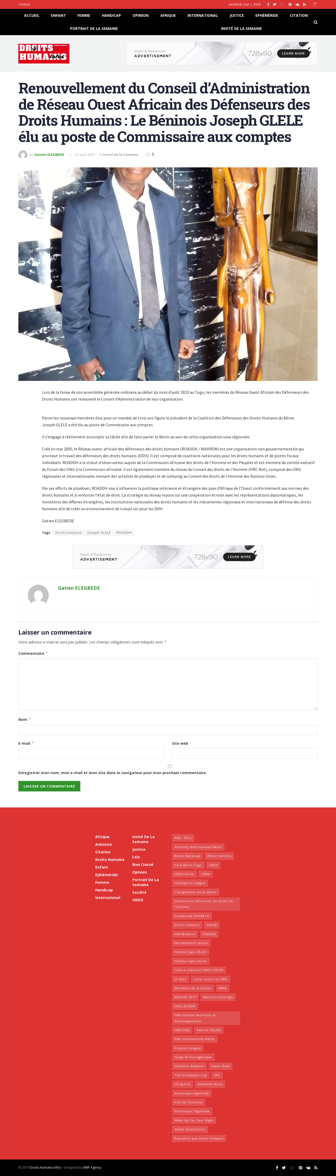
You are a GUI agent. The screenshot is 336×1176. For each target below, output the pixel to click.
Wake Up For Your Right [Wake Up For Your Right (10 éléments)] (194, 1120)
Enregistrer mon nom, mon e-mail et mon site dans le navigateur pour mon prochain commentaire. (112, 772)
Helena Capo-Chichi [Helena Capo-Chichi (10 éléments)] (191, 952)
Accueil (31, 15)
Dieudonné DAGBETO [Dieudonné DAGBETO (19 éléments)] (192, 916)
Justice (237, 15)
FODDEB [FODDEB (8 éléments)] (209, 934)
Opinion (141, 15)
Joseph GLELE (99, 532)
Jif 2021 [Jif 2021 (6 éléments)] (180, 979)
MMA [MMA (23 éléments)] (223, 988)
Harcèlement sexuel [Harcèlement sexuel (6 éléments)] (191, 943)
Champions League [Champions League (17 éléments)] (190, 883)
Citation (299, 15)
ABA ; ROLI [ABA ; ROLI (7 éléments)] (183, 838)
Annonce (103, 844)
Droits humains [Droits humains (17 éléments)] (187, 925)
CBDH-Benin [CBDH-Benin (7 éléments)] (184, 874)
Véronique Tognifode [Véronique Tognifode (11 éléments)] (192, 1111)
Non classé (142, 864)
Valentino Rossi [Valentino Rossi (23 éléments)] (210, 1084)
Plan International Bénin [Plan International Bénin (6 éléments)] (195, 1039)
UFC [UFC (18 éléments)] (217, 1075)
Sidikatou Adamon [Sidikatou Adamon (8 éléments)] (189, 1066)
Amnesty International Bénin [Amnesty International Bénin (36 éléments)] (198, 847)
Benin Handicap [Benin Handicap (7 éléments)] (187, 856)
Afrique (168, 15)
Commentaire (33, 653)
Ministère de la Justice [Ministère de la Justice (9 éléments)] (193, 988)
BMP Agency (92, 1167)
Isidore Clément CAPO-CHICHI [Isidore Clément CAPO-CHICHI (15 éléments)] (199, 970)
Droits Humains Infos (45, 1167)
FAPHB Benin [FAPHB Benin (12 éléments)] (185, 934)
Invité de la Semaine (241, 28)
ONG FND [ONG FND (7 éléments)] (182, 1030)
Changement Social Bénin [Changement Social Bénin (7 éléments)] (196, 892)
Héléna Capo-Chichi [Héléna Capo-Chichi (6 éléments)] (191, 961)
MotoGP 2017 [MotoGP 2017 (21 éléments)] (185, 997)
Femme (83, 15)
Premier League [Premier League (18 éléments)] (188, 1048)
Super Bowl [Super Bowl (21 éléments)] (220, 1066)
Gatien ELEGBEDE (49, 154)
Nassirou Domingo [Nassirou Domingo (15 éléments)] (218, 997)
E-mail (26, 743)
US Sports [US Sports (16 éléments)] (182, 1084)
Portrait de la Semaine (94, 28)
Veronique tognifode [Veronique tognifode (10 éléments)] (192, 1093)
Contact (24, 4)
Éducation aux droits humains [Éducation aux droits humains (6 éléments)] (199, 1138)
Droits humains (68, 532)
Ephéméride (266, 15)
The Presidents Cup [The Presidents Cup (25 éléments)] (191, 1075)
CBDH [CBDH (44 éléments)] (213, 865)
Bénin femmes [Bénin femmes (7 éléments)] (219, 856)
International (202, 15)
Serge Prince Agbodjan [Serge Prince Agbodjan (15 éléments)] (193, 1057)
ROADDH (124, 532)
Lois (136, 856)
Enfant (58, 15)
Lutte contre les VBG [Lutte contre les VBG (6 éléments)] (210, 979)
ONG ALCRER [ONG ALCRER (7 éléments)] (185, 1006)
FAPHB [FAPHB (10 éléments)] (212, 925)
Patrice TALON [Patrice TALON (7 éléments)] (209, 1030)
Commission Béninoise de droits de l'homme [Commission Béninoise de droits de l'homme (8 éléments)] (204, 904)
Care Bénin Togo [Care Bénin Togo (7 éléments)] (188, 865)
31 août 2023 (85, 154)
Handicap (111, 15)
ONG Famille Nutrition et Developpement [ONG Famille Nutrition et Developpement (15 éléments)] (195, 1018)
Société (139, 892)
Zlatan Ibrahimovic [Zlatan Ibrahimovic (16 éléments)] (190, 1129)
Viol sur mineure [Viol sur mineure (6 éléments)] (188, 1102)
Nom (24, 719)
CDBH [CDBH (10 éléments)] (205, 874)
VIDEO (137, 899)
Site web (180, 743)
